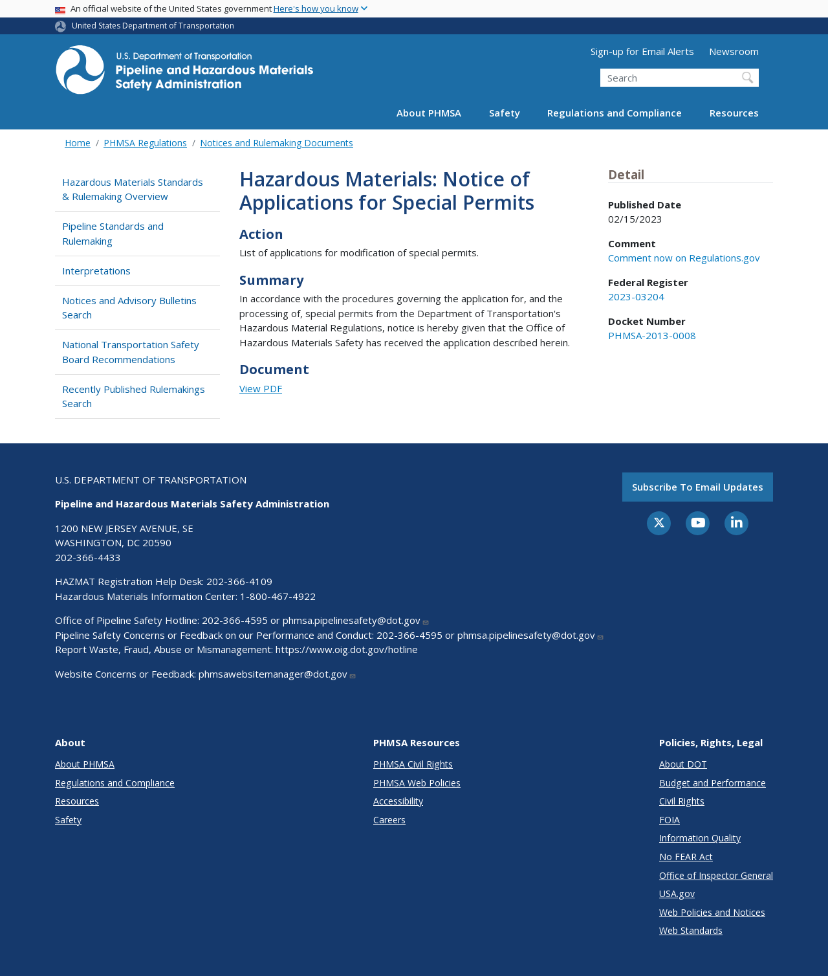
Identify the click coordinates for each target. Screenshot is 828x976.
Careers (389, 820)
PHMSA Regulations (145, 143)
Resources (734, 112)
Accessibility (398, 801)
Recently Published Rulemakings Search (133, 396)
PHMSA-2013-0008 (652, 335)
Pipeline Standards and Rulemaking (113, 233)
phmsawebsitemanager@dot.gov (277, 673)
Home (78, 143)
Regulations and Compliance (614, 112)
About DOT (683, 764)
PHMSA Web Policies (417, 783)
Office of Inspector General (716, 875)
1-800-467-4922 (278, 596)
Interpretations (96, 270)
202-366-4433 (88, 557)
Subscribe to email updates (697, 486)
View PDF (260, 388)
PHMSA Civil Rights (413, 764)
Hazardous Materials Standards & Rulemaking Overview (132, 189)
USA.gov (677, 893)
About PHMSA (429, 112)
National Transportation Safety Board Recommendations (130, 352)
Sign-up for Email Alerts (642, 51)
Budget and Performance (712, 783)
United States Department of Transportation (153, 25)
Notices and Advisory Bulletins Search (129, 308)
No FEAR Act (686, 856)
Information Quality (700, 838)
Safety (504, 112)
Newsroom (734, 51)
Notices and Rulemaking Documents (276, 143)
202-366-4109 (239, 581)
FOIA (669, 820)
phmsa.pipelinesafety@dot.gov (356, 620)
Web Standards (691, 930)
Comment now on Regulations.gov (684, 257)
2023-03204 (636, 296)
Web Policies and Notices (712, 912)
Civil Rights (681, 801)
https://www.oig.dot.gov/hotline (347, 649)
